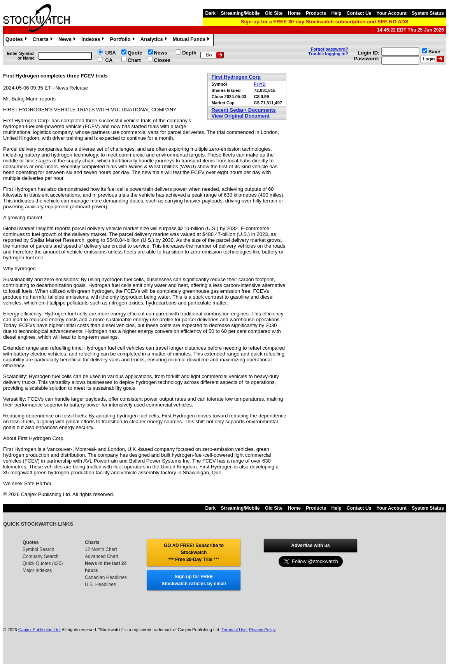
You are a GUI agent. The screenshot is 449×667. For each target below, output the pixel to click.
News (67, 40)
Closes (162, 60)
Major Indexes (37, 570)
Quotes (17, 40)
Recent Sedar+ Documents (244, 110)
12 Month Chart (101, 549)
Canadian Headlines (106, 577)
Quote (135, 53)
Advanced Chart (101, 556)
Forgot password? (329, 49)
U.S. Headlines (100, 584)
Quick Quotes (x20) (43, 563)
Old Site (273, 13)
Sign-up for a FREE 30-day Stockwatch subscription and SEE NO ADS (325, 22)
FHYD (260, 84)
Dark (210, 13)
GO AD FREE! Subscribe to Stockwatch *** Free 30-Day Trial (194, 552)
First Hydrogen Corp (236, 77)
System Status (428, 13)
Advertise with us (310, 545)
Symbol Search (38, 549)
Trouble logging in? (328, 53)
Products (316, 13)
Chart (134, 60)
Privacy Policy (262, 629)
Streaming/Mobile (240, 13)
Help (336, 13)
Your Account (392, 13)
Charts (43, 40)
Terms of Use (234, 629)
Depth (189, 53)
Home (294, 13)
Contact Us (359, 13)
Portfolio (123, 40)
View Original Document (241, 116)
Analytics (154, 40)
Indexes (93, 40)
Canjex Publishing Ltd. (39, 629)
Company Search (41, 556)
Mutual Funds (192, 40)
